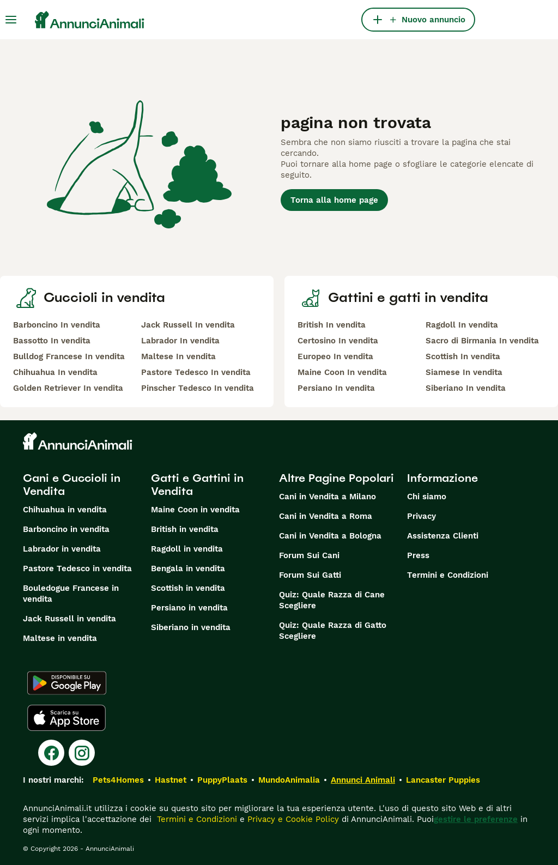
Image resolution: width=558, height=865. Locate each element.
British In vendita (332, 325)
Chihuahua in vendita (65, 510)
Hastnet (170, 780)
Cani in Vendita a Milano (327, 496)
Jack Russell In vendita (188, 325)
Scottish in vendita (188, 588)
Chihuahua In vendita (55, 372)
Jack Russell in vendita (69, 619)
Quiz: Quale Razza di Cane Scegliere (332, 600)
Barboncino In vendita (56, 325)
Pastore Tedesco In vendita (196, 372)
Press (418, 555)
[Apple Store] (66, 718)
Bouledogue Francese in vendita (71, 593)
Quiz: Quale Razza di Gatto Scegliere (332, 630)
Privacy (421, 516)
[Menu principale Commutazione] (11, 20)
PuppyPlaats (222, 780)
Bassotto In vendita (51, 341)
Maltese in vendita (60, 638)
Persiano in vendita (189, 608)
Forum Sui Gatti (310, 575)
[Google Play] (66, 683)
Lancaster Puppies (443, 780)
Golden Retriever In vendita (68, 388)
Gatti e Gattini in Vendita (197, 484)
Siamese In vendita (464, 372)
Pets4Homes (118, 780)
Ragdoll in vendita (187, 549)
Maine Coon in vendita (195, 510)
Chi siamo (426, 496)
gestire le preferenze (476, 819)
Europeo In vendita (335, 356)
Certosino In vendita (338, 341)
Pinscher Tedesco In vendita (197, 388)
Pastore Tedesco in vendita (77, 568)
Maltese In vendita (178, 356)
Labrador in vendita (62, 549)
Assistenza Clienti (442, 536)
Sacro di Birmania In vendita (482, 341)
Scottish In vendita (463, 356)
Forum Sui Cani (309, 555)
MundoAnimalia (289, 780)
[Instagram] (82, 753)
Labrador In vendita (180, 341)
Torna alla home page (334, 200)
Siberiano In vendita (466, 388)
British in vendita (185, 529)
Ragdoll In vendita (462, 325)
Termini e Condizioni (447, 575)
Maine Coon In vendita (342, 372)
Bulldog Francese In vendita (69, 356)
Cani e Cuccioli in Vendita (71, 484)
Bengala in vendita (188, 568)
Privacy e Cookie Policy (292, 819)
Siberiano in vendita (191, 627)
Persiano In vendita (336, 388)
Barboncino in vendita (66, 529)
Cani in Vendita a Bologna (330, 536)
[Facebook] (51, 753)
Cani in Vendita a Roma (325, 516)
